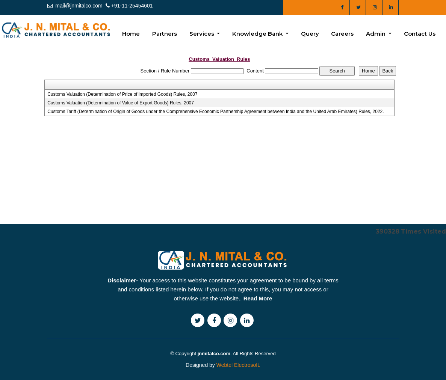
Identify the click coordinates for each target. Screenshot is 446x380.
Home (131, 33)
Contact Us (419, 33)
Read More (257, 314)
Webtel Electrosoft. (238, 365)
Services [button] (202, 33)
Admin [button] (376, 33)
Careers (342, 33)
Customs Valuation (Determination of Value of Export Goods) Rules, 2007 (120, 103)
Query (310, 33)
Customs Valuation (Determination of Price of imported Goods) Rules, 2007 (122, 94)
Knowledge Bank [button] (258, 33)
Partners (164, 33)
